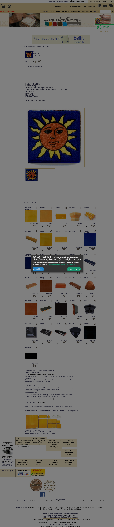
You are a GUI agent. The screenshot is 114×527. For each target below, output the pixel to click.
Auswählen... (38, 269)
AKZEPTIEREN (74, 269)
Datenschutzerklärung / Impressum (62, 265)
